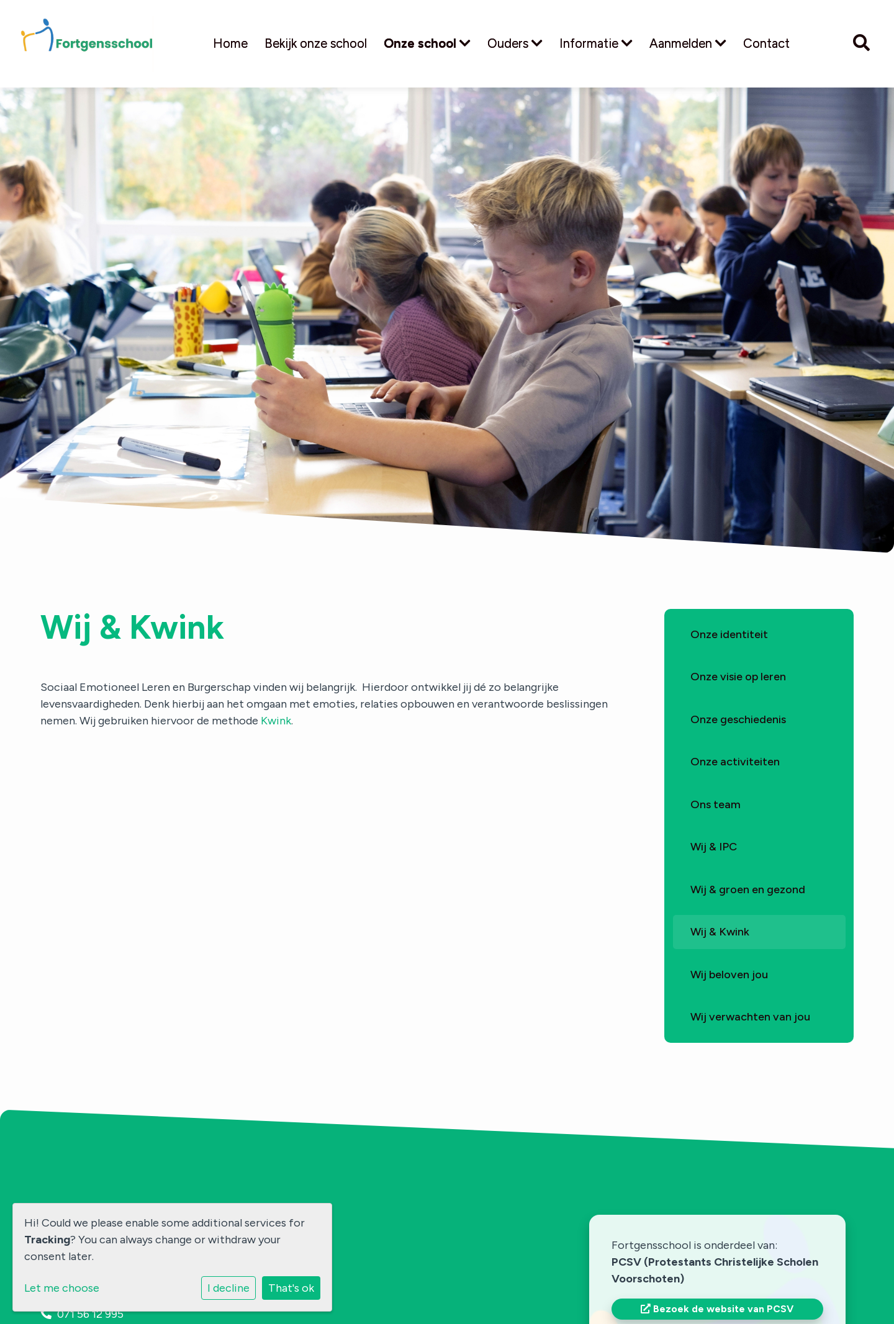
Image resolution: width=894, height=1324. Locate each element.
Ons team (715, 804)
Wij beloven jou (729, 974)
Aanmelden (687, 43)
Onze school (427, 43)
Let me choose (61, 1288)
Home (230, 43)
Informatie (596, 43)
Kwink (276, 720)
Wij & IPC (713, 846)
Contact (766, 43)
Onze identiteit (729, 634)
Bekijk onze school (315, 43)
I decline (228, 1288)
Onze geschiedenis (738, 719)
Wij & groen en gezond (747, 889)
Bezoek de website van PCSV (717, 1309)
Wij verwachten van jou (750, 1017)
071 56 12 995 (90, 1314)
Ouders (515, 43)
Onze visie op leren (738, 676)
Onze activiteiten (735, 761)
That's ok (291, 1288)
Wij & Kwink (719, 932)
